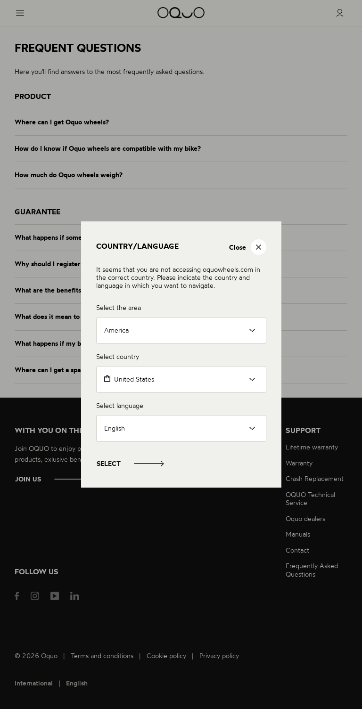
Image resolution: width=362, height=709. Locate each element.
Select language (119, 405)
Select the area (118, 307)
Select (109, 463)
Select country (117, 356)
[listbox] (181, 330)
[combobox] (181, 379)
